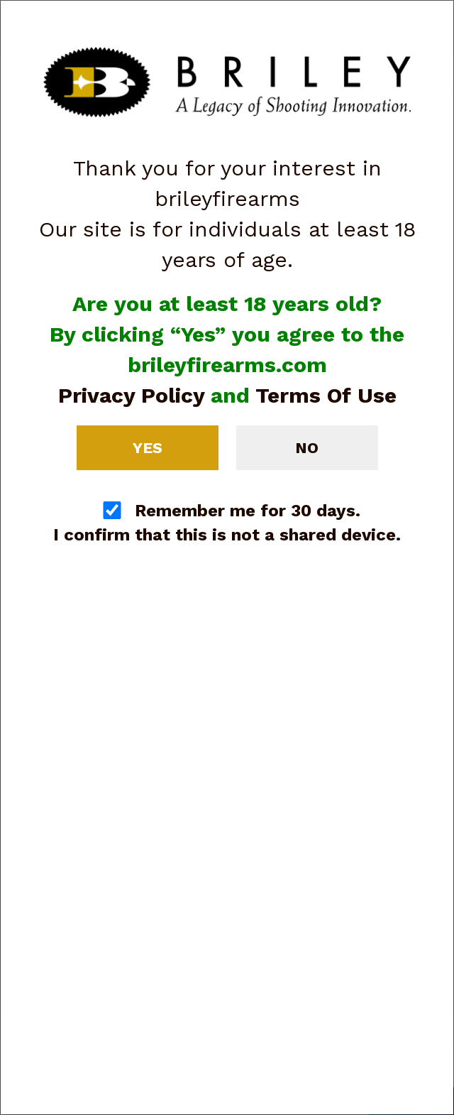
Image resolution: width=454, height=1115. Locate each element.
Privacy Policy (131, 395)
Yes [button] (147, 448)
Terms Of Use (326, 395)
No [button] (307, 448)
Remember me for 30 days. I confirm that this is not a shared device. (227, 523)
